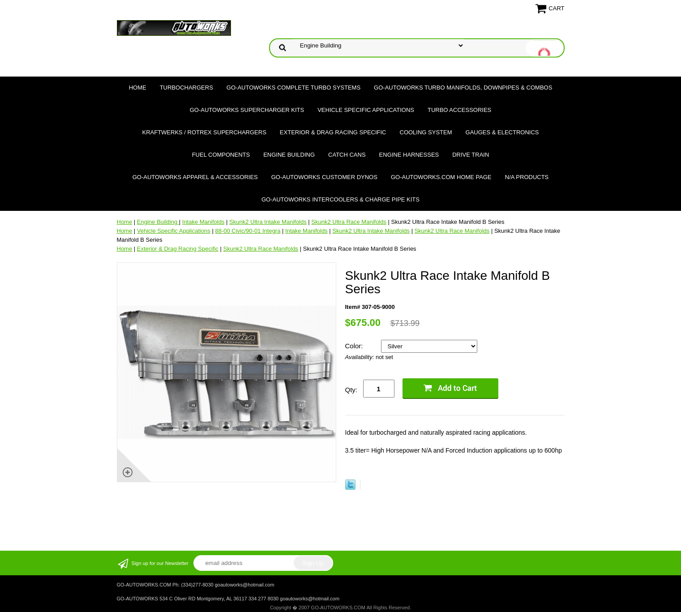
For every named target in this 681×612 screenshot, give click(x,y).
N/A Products (527, 177)
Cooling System (426, 132)
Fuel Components (221, 154)
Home (137, 87)
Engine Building (289, 154)
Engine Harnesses (409, 154)
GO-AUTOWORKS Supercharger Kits (247, 110)
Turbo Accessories (459, 110)
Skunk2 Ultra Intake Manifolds (268, 221)
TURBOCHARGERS (186, 87)
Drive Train (470, 154)
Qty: (351, 390)
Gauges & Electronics (502, 132)
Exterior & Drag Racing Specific (333, 132)
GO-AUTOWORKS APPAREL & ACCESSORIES (195, 177)
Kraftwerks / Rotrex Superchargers (204, 132)
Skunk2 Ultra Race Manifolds (348, 221)
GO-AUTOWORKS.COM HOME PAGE (441, 177)
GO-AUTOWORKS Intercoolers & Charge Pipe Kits (340, 199)
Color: (355, 346)
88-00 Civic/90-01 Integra (247, 230)
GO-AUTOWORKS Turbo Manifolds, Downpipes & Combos (463, 87)
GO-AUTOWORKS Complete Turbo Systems (293, 87)
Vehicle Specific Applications (365, 110)
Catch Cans (347, 154)
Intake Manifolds (203, 221)
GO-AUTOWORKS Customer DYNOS (324, 177)
